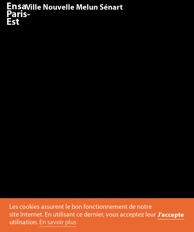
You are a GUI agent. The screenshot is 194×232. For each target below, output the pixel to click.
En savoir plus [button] (57, 222)
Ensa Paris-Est (18, 14)
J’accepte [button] (171, 215)
